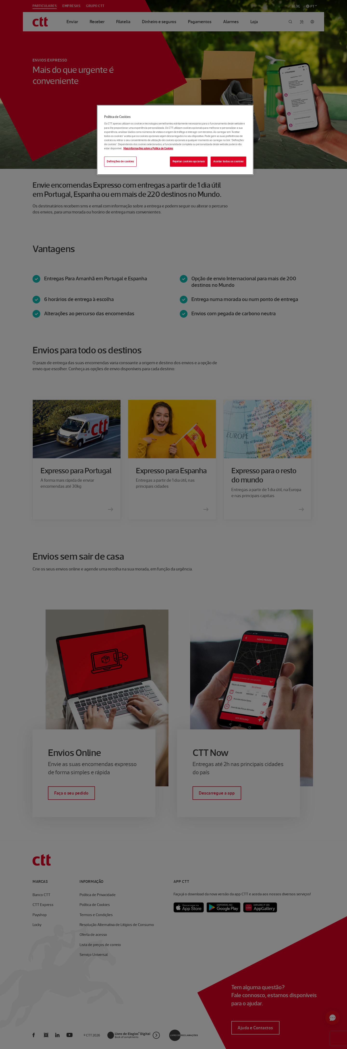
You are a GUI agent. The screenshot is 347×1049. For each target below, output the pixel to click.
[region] (175, 140)
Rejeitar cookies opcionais (189, 161)
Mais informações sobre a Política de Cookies (148, 148)
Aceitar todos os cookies (228, 161)
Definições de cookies (120, 161)
